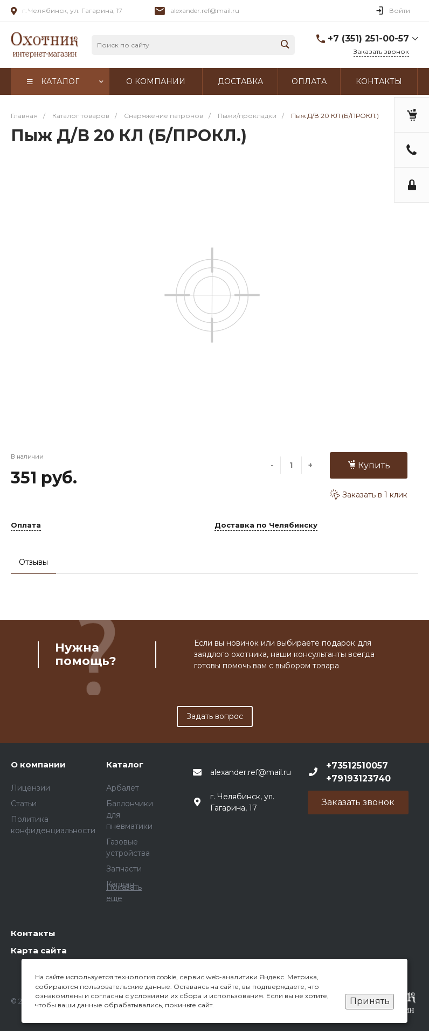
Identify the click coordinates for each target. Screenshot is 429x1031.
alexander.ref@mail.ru (204, 10)
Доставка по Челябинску (265, 525)
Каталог (124, 764)
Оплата (26, 525)
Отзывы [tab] (33, 562)
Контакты (33, 933)
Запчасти (124, 869)
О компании (38, 764)
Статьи (24, 803)
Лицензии (30, 788)
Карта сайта (39, 950)
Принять (370, 1001)
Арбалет (122, 788)
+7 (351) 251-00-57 (368, 38)
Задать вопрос (214, 716)
